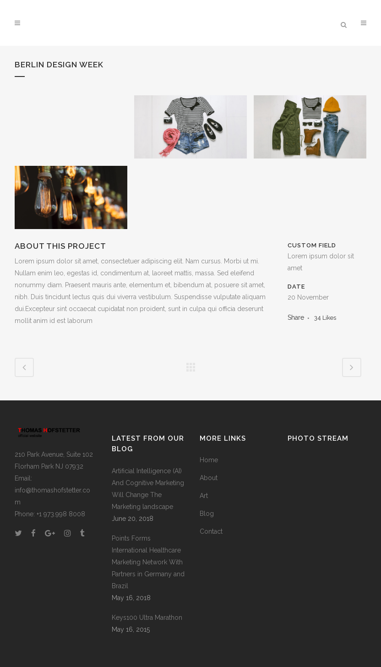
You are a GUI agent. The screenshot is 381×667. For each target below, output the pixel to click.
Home (209, 460)
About (209, 477)
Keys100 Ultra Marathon (147, 617)
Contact (211, 531)
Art (204, 495)
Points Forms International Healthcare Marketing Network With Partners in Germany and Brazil (148, 562)
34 (325, 317)
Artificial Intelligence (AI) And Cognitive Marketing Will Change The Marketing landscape (148, 488)
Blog (207, 513)
